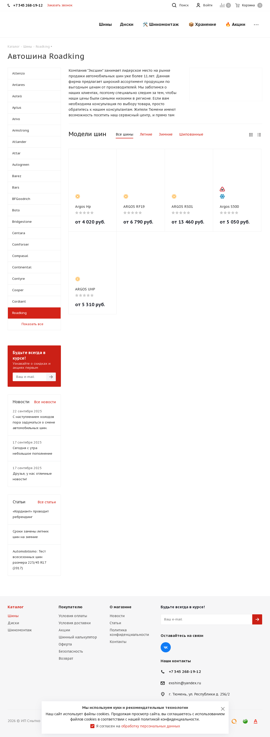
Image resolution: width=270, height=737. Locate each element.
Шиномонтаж (20, 630)
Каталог (16, 606)
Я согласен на (138, 726)
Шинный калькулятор (78, 637)
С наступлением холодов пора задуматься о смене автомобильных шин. (34, 422)
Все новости (45, 402)
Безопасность (71, 651)
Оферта (65, 644)
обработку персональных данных (150, 726)
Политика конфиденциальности (129, 632)
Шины (13, 616)
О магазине (120, 606)
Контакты (118, 641)
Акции (64, 630)
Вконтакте (166, 647)
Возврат (66, 658)
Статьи (115, 623)
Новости (117, 616)
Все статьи (47, 502)
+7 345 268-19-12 (185, 671)
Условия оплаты (73, 616)
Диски (13, 623)
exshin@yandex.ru (185, 683)
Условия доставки (75, 623)
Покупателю (70, 606)
